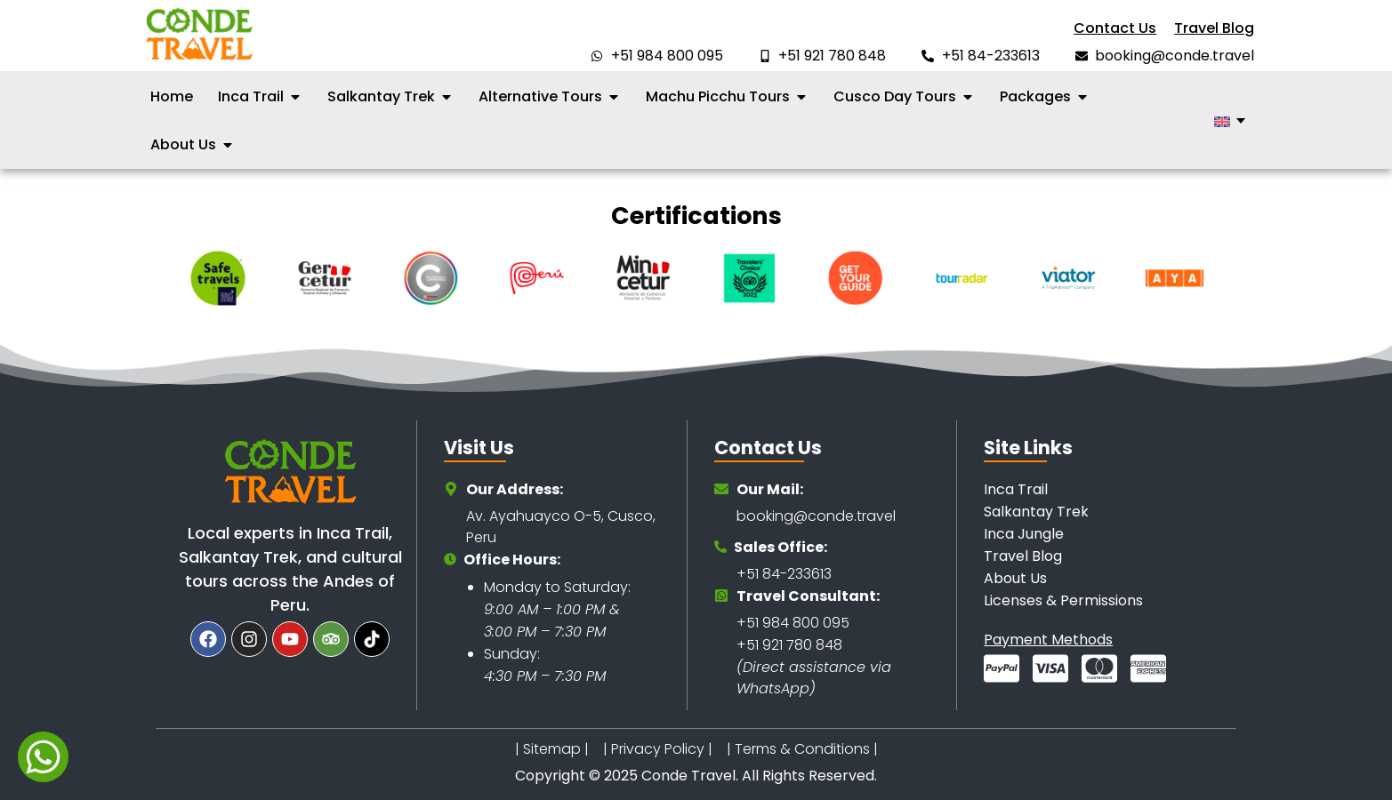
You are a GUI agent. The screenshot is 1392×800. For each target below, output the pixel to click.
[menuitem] (1230, 120)
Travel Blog (1214, 28)
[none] (1230, 120)
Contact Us (1115, 28)
